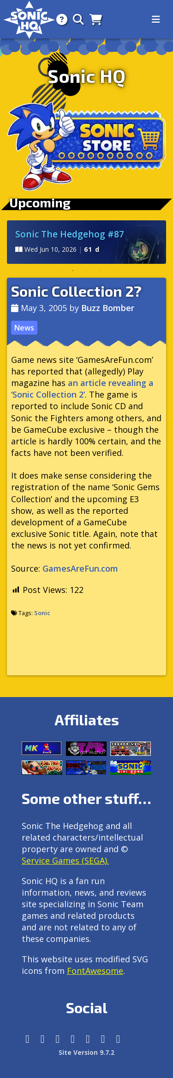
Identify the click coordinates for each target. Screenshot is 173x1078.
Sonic (42, 613)
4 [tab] (100, 270)
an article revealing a (82, 388)
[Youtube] (103, 1039)
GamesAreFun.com (80, 568)
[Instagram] (43, 1039)
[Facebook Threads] (118, 1039)
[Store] (93, 19)
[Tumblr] (73, 1039)
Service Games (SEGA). (65, 860)
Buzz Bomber (107, 307)
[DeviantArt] (88, 1039)
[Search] (75, 19)
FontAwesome (95, 970)
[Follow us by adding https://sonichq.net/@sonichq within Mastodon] (27, 1039)
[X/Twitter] (58, 1039)
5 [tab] (114, 270)
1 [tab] (59, 270)
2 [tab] (73, 270)
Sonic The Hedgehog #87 (69, 234)
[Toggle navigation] (156, 19)
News (24, 328)
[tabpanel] (86, 242)
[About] (59, 19)
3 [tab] (86, 270)
